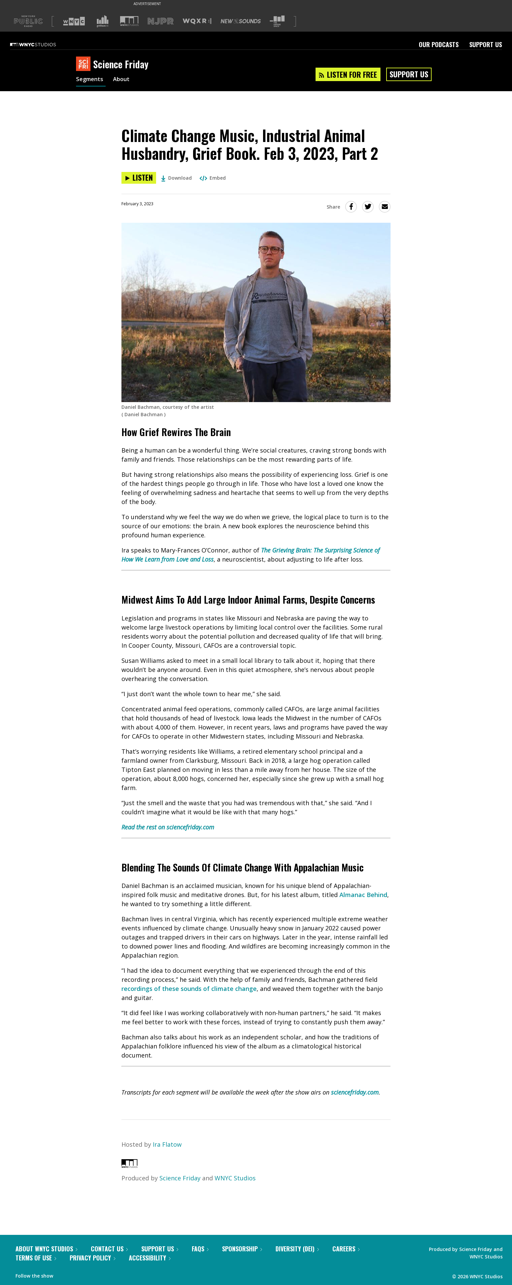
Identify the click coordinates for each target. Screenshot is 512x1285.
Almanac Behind (363, 895)
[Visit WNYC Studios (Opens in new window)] (129, 21)
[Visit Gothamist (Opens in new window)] (102, 21)
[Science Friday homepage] (84, 64)
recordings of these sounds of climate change (189, 989)
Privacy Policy (92, 1257)
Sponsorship (242, 1248)
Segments (91, 80)
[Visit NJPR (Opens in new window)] (161, 21)
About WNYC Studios (46, 1248)
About (124, 80)
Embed (212, 178)
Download (176, 178)
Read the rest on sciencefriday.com (167, 827)
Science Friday (179, 1178)
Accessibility (150, 1257)
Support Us (485, 44)
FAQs (200, 1248)
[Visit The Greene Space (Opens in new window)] (277, 21)
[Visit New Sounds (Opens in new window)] (241, 21)
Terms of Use (35, 1257)
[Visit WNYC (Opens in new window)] (74, 21)
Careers (346, 1248)
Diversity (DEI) (297, 1248)
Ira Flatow (167, 1144)
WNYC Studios (235, 1178)
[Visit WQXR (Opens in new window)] (197, 21)
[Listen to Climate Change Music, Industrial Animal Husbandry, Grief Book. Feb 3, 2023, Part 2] (138, 178)
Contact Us (109, 1248)
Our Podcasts (439, 44)
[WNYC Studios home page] (41, 44)
